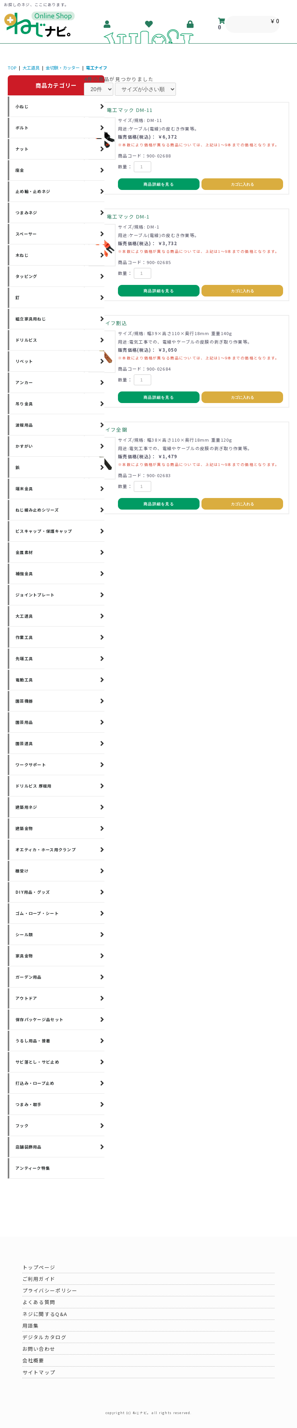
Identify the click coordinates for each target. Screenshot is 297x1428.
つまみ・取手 (28, 1104)
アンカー (24, 382)
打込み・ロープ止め (35, 1083)
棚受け (22, 871)
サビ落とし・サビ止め (37, 1062)
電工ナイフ (96, 67)
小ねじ (22, 106)
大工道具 (30, 67)
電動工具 (24, 680)
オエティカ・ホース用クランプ (45, 849)
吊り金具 (24, 404)
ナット (22, 149)
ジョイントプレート (35, 595)
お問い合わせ (39, 1348)
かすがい (24, 446)
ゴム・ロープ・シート (37, 913)
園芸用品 (24, 722)
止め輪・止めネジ (32, 191)
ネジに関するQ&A (45, 1314)
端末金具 (24, 488)
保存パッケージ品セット (39, 1019)
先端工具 (24, 658)
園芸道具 (24, 743)
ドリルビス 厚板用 (33, 786)
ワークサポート (30, 764)
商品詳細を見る (158, 184)
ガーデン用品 (28, 977)
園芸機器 (24, 701)
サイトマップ (39, 1372)
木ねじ (22, 255)
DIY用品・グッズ (32, 892)
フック (22, 1125)
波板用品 (24, 425)
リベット (24, 361)
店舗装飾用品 (28, 1147)
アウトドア (26, 998)
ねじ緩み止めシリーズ (37, 510)
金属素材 (24, 552)
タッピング (26, 276)
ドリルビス (26, 340)
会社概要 (33, 1360)
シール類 (24, 934)
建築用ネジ (26, 807)
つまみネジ (26, 212)
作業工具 (24, 637)
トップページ (39, 1267)
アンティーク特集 (32, 1168)
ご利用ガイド (39, 1278)
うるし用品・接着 (32, 1040)
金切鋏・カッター (63, 67)
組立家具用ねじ (30, 319)
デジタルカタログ (44, 1337)
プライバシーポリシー (50, 1290)
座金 (19, 170)
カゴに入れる (242, 184)
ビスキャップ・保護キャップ (43, 531)
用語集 (30, 1325)
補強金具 (24, 573)
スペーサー (26, 234)
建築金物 (24, 828)
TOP (12, 67)
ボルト (22, 127)
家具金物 (24, 956)
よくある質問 (39, 1302)
